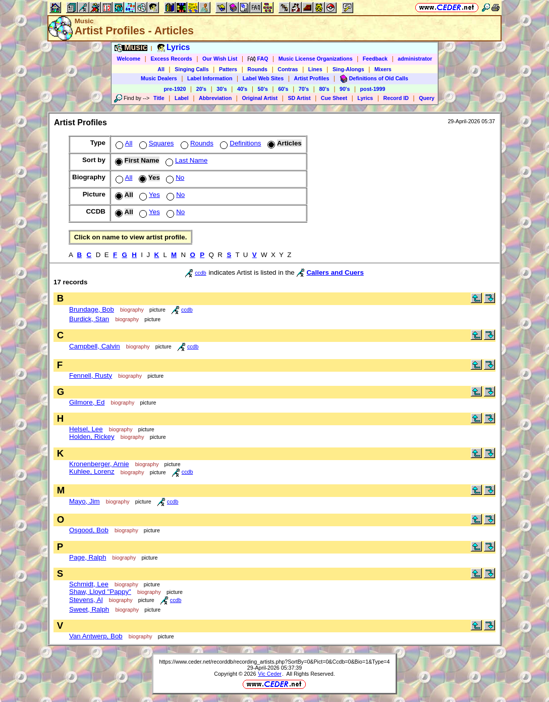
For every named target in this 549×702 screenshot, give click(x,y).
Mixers (383, 69)
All (160, 69)
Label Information (209, 78)
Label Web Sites (263, 78)
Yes (148, 194)
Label (182, 98)
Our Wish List (219, 59)
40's (242, 89)
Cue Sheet (334, 98)
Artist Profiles (312, 78)
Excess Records (171, 59)
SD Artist (299, 98)
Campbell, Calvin (94, 346)
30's (221, 89)
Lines (315, 69)
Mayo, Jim (84, 501)
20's (201, 89)
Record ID (396, 98)
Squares (155, 143)
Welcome (129, 59)
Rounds (257, 69)
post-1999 (373, 89)
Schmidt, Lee (88, 584)
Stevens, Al (86, 600)
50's (263, 89)
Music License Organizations (316, 59)
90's (345, 89)
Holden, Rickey (92, 436)
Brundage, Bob (91, 309)
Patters (228, 69)
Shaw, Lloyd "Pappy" (100, 591)
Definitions (239, 143)
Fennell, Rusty (90, 375)
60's (283, 89)
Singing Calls (192, 69)
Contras (288, 69)
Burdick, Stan (89, 319)
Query (426, 98)
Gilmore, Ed (86, 402)
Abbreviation (215, 98)
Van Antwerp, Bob (96, 636)
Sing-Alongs (348, 69)
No (174, 177)
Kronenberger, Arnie (99, 464)
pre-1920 (175, 89)
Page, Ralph (87, 557)
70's (304, 89)
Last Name (185, 160)
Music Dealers (159, 78)
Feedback (375, 59)
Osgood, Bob (88, 530)
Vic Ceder (270, 674)
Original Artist (260, 98)
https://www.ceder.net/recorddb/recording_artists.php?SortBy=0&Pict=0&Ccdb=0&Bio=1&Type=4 (274, 662)
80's (324, 89)
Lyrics (365, 98)
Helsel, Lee (86, 429)
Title (158, 98)
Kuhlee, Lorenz (92, 471)
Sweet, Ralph (89, 609)
